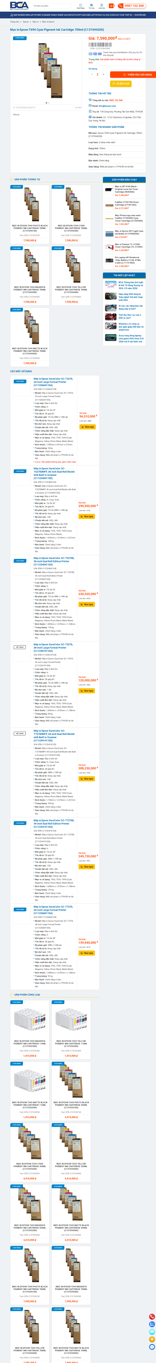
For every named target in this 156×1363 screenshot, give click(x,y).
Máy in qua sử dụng (43, 1161)
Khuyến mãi (139, 15)
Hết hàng (19, 564)
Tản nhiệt (108, 1213)
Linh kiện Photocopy (65, 1171)
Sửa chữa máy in (88, 1192)
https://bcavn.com (26, 1297)
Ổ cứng (106, 1202)
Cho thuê (63, 1160)
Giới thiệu (14, 1241)
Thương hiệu (41, 1241)
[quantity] (97, 74)
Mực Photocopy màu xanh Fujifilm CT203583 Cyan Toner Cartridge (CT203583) (128, 217)
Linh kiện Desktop (129, 1161)
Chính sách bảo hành (97, 1249)
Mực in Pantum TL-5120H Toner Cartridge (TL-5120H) (127, 244)
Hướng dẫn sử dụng (70, 1253)
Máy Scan (42, 15)
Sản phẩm (40, 1245)
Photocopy (75, 15)
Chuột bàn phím (130, 1203)
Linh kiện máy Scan (43, 1171)
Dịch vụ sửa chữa (106, 15)
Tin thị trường (68, 1245)
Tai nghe (85, 1213)
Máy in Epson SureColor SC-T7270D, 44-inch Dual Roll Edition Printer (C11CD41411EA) (54, 740)
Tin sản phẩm (68, 1241)
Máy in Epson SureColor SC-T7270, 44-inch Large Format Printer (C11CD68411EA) (53, 827)
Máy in (50, 15)
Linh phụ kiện (21, 1202)
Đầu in (17, 1220)
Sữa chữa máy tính (110, 1192)
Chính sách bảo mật (96, 1257)
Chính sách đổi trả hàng (98, 1253)
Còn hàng (19, 38)
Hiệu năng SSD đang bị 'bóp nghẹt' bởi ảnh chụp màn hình (130, 295)
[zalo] (152, 1324)
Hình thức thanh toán (97, 1241)
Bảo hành (130, 1149)
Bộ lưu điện (108, 1139)
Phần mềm (64, 1220)
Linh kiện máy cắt (21, 1171)
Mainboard (42, 1202)
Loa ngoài (86, 1170)
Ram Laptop (109, 1170)
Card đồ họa (87, 1202)
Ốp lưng (63, 1149)
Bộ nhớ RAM (65, 1202)
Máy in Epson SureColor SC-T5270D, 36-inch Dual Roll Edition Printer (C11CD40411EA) (54, 478)
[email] (152, 1332)
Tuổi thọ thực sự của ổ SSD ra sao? (129, 314)
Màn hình (25, 15)
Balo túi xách (132, 1213)
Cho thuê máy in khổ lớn (132, 1192)
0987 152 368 (26, 1288)
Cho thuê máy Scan (88, 1182)
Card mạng (42, 1213)
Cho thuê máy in (66, 1182)
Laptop (33, 15)
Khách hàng (15, 1249)
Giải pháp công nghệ (71, 1257)
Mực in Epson (48, 22)
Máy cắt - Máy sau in (43, 1140)
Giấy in (128, 1139)
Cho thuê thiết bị (123, 15)
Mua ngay (87, 343)
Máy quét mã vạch (87, 1161)
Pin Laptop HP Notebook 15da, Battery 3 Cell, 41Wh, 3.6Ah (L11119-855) (129, 258)
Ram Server (20, 1181)
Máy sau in (65, 15)
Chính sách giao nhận (97, 1245)
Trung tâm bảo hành (45, 1249)
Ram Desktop (132, 1170)
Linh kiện (18, 1160)
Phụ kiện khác (66, 1213)
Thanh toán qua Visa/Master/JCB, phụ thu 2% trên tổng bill (115, 53)
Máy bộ (17, 15)
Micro (106, 1149)
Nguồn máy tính (42, 1150)
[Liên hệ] (152, 1339)
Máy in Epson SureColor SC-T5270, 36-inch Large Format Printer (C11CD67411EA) (53, 564)
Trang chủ (14, 22)
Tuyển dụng (15, 1245)
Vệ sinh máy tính (65, 1192)
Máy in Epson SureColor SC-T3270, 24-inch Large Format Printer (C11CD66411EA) (53, 299)
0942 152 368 (108, 1329)
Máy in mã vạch (89, 1139)
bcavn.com (119, 1241)
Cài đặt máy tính (20, 1192)
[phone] (152, 1317)
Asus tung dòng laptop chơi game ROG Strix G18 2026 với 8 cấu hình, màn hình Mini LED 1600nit (131, 336)
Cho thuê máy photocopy (110, 1182)
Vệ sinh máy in (43, 1191)
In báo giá (120, 83)
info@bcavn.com (107, 106)
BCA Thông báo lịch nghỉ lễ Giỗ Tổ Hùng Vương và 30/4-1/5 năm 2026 (131, 283)
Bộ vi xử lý (19, 1213)
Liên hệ (13, 1253)
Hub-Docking (87, 1149)
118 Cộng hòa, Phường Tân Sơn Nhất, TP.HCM (121, 111)
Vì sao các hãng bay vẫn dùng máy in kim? (130, 305)
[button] (46, 103)
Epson (26, 22)
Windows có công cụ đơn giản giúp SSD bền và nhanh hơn (131, 325)
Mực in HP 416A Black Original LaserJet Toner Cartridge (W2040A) (128, 188)
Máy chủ (63, 1139)
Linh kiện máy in (22, 1149)
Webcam (40, 1181)
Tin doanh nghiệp (69, 1249)
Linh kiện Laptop (90, 15)
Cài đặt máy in (132, 1181)
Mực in (56, 15)
